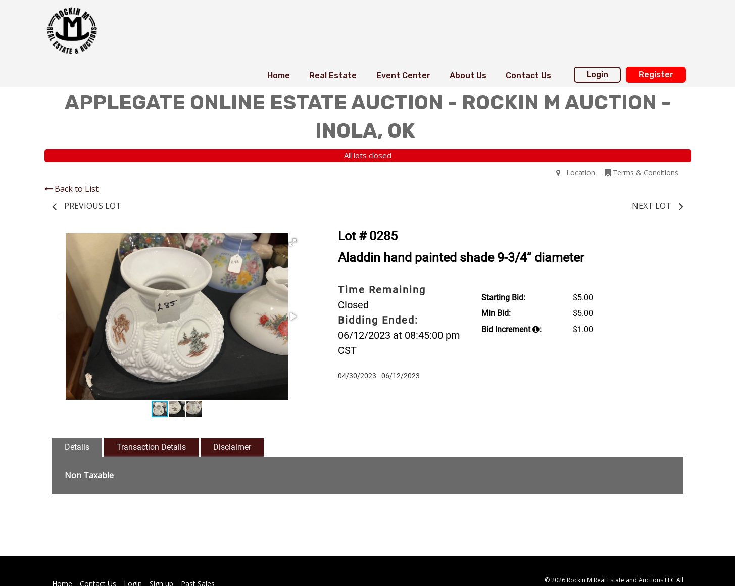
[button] (292, 242)
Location (575, 172)
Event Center (403, 75)
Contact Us (528, 75)
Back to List (71, 188)
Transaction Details (151, 447)
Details (77, 447)
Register (656, 74)
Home (278, 75)
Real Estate (333, 75)
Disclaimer (232, 447)
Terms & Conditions (641, 172)
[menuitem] (279, 75)
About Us (468, 75)
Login (597, 74)
